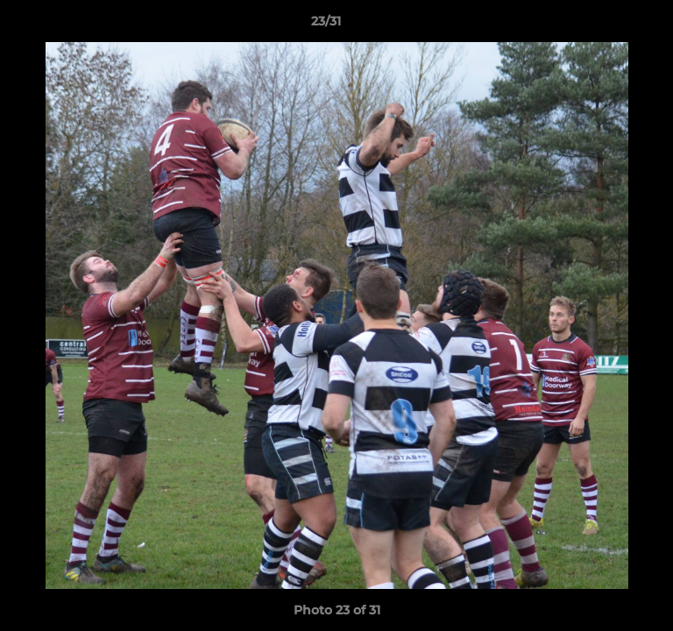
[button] (609, 25)
